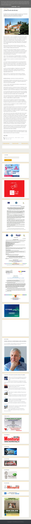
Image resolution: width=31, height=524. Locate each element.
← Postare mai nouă (6, 143)
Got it (18, 6)
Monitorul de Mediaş (19, 520)
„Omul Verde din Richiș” (11, 10)
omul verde (17, 137)
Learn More (13, 6)
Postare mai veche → (24, 143)
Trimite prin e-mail (7, 138)
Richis (22, 137)
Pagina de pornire (15, 143)
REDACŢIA (19, 7)
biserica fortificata (9, 137)
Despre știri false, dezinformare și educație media (15, 340)
